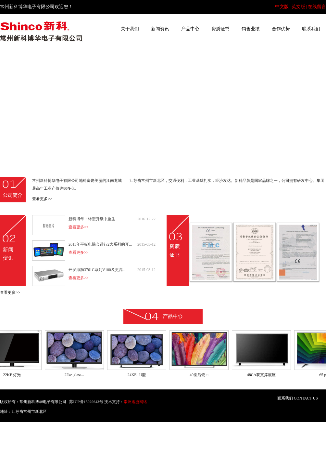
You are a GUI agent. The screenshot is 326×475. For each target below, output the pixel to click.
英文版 (298, 6)
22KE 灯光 (13, 375)
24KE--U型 (138, 375)
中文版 (282, 6)
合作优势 (281, 28)
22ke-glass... (75, 375)
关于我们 (130, 28)
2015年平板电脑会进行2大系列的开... (100, 244)
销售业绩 (251, 28)
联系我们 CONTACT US (297, 398)
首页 (99, 28)
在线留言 (317, 6)
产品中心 (190, 28)
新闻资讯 (160, 28)
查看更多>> (42, 199)
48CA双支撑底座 (262, 375)
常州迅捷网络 (135, 402)
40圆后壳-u (200, 375)
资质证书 (220, 28)
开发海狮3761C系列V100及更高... (97, 269)
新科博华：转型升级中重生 (92, 219)
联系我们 (311, 28)
